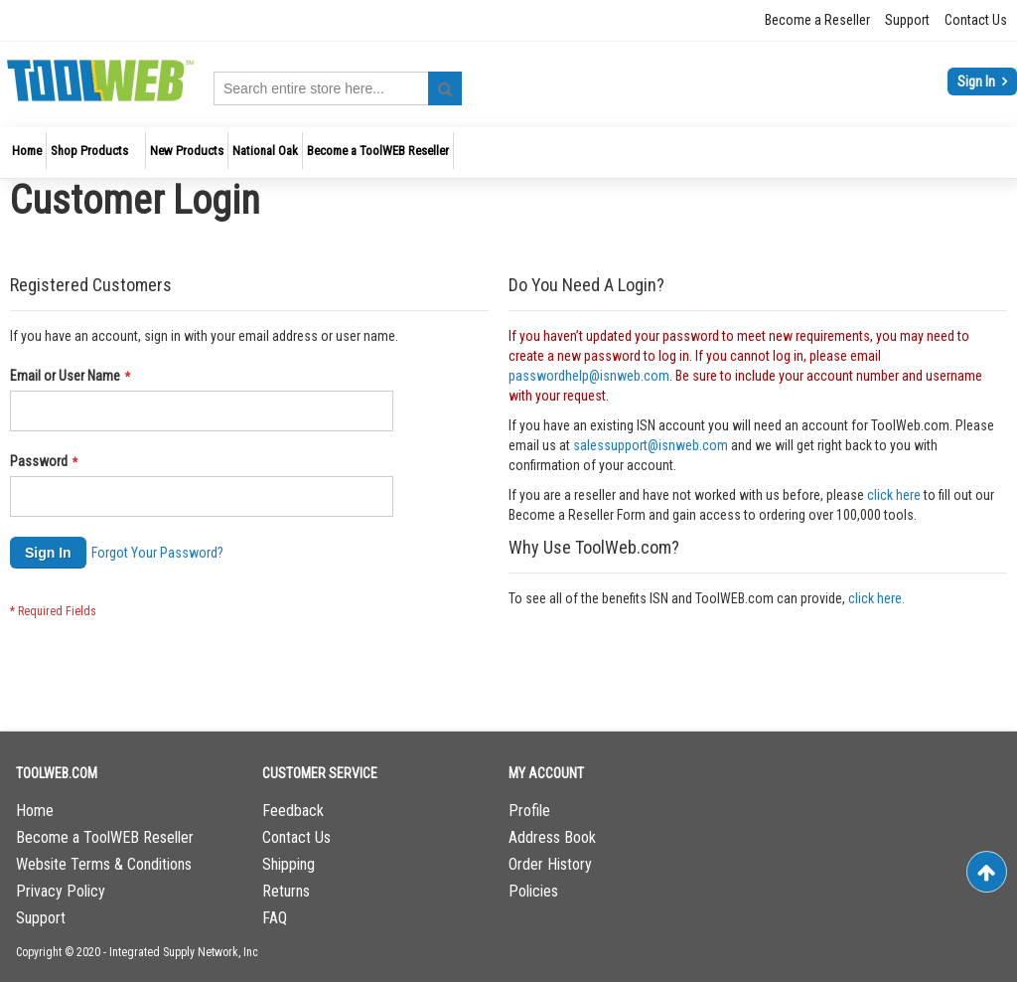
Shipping (288, 864)
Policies (533, 891)
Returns (286, 891)
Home (35, 810)
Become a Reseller (817, 20)
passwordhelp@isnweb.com (588, 376)
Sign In (977, 81)
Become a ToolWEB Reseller (105, 837)
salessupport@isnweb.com (650, 445)
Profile (529, 810)
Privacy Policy (60, 891)
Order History (550, 864)
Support (907, 20)
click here (894, 495)
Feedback (293, 810)
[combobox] (338, 88)
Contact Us (975, 20)
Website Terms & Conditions (104, 864)
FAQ (274, 917)
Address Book (552, 837)
